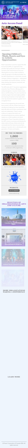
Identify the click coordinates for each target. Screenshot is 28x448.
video (10, 166)
